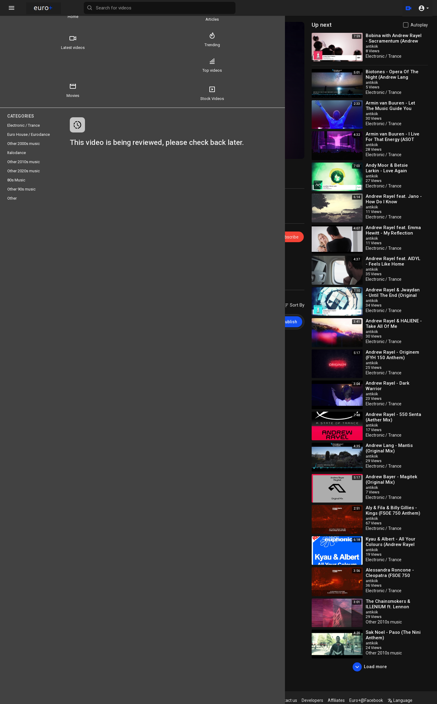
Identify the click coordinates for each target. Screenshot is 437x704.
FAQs (220, 700)
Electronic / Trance (131, 249)
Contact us (300, 700)
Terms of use (242, 700)
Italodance (16, 158)
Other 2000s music (23, 149)
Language (413, 700)
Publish (298, 311)
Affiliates (349, 700)
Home (21, 14)
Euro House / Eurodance (28, 140)
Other (12, 203)
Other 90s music (21, 194)
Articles (57, 14)
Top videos (21, 70)
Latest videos (21, 42)
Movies (57, 70)
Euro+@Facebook (380, 700)
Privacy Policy (272, 700)
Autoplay (419, 24)
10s (118, 256)
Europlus (119, 224)
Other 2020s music (23, 176)
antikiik (381, 46)
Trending (57, 42)
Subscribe (294, 227)
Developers (326, 700)
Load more (374, 666)
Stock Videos (21, 98)
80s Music (16, 185)
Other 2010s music (393, 622)
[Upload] (407, 8)
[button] (423, 8)
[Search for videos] (238, 8)
